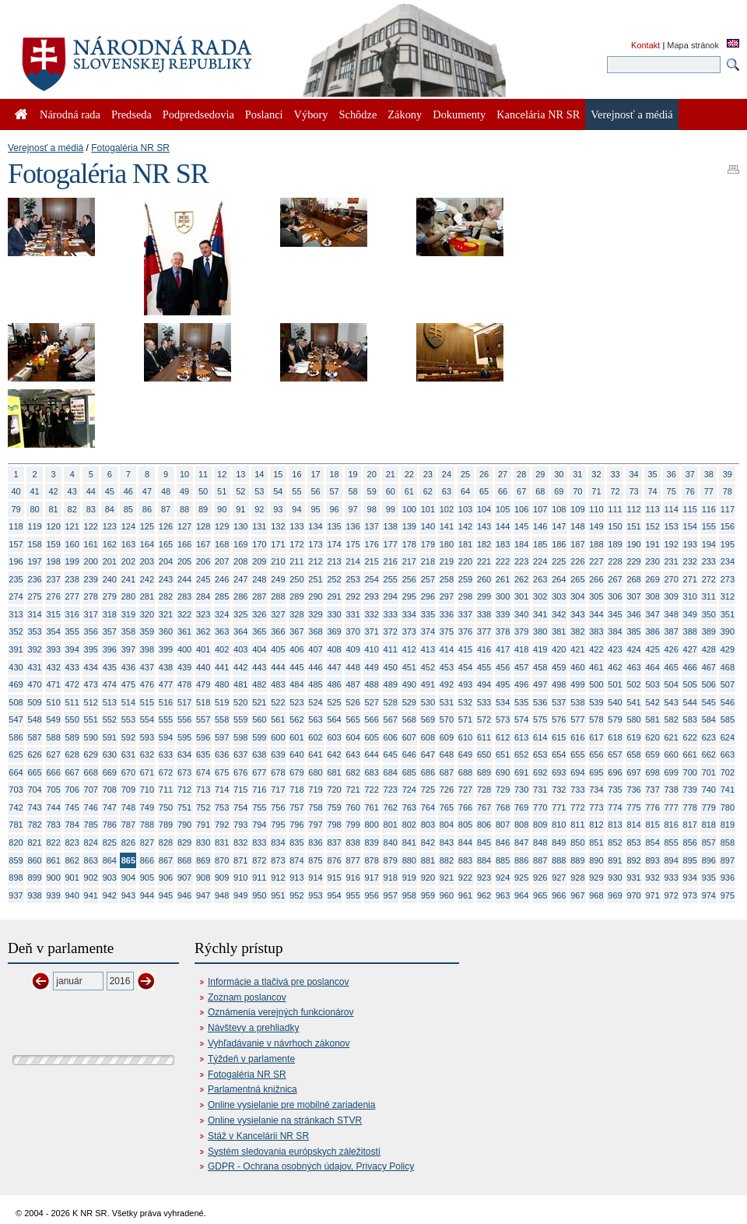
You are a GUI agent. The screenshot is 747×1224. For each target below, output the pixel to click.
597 (222, 737)
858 (728, 842)
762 (391, 807)
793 (240, 824)
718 (296, 789)
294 (391, 596)
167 (203, 544)
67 (521, 491)
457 (521, 667)
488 (372, 684)
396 (110, 649)
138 (391, 526)
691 (521, 772)
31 (577, 474)
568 (409, 719)
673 (184, 772)
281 (147, 596)
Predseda (131, 114)
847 (521, 842)
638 (259, 754)
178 (409, 544)
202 (128, 561)
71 (596, 491)
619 (633, 737)
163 (128, 544)
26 (484, 474)
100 (409, 509)
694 (577, 772)
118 (16, 526)
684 (391, 772)
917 (372, 877)
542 (652, 702)
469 (16, 684)
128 (203, 526)
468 (728, 667)
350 (709, 614)
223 (521, 561)
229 (633, 561)
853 (633, 842)
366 (278, 631)
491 (428, 684)
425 (652, 649)
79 (15, 509)
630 (110, 754)
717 (278, 789)
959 (428, 895)
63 (446, 491)
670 (128, 772)
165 (166, 544)
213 (334, 561)
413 (428, 649)
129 (222, 526)
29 (540, 474)
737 (652, 789)
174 (334, 544)
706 (72, 789)
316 (72, 614)
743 (34, 807)
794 (259, 824)
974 (709, 895)
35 (653, 474)
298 (465, 596)
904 (128, 877)
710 (147, 789)
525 (334, 702)
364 (240, 631)
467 (709, 667)
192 (672, 544)
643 (352, 754)
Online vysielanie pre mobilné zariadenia (291, 1104)
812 (596, 824)
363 (222, 631)
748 (128, 807)
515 (147, 702)
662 (709, 754)
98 (372, 509)
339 (503, 614)
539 (596, 702)
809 (540, 824)
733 (577, 789)
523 (296, 702)
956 (372, 895)
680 (315, 772)
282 (166, 596)
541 (633, 702)
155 (709, 526)
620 (652, 737)
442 (240, 667)
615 (559, 737)
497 (540, 684)
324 (222, 614)
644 (372, 754)
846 (503, 842)
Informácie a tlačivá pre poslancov (278, 981)
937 (16, 895)
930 (615, 877)
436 (128, 667)
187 (577, 544)
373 (409, 631)
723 (391, 789)
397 (128, 649)
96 (333, 509)
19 (353, 474)
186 (559, 544)
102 (447, 509)
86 (147, 509)
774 (615, 807)
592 (128, 737)
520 (240, 702)
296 (428, 596)
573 (503, 719)
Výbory (311, 114)
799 (352, 824)
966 (559, 895)
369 (334, 631)
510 (53, 702)
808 (521, 824)
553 (128, 719)
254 (372, 579)
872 (259, 860)
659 (652, 754)
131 (259, 526)
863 (91, 860)
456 (503, 667)
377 (484, 631)
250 (296, 579)
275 (34, 596)
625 (16, 754)
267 (615, 579)
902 (91, 877)
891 (615, 860)
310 (690, 596)
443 (259, 667)
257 (428, 579)
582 (672, 719)
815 (652, 824)
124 (128, 526)
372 (391, 631)
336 (447, 614)
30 (558, 474)
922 (465, 877)
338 (484, 614)
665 (34, 772)
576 (559, 719)
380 (540, 631)
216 (391, 561)
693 (559, 772)
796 (296, 824)
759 (334, 807)
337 (465, 614)
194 (709, 544)
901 (72, 877)
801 (391, 824)
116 (709, 509)
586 (16, 737)
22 (409, 474)
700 (690, 772)
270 (672, 579)
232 (690, 561)
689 (484, 772)
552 (110, 719)
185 (540, 544)
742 (16, 807)
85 (128, 509)
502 (633, 684)
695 (596, 772)
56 (315, 491)
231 (672, 561)
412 (409, 649)
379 (521, 631)
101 (428, 509)
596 (203, 737)
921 (447, 877)
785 (91, 824)
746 (91, 807)
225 (559, 561)
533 (484, 702)
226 (577, 561)
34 (633, 474)
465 (672, 667)
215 (372, 561)
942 (110, 895)
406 (296, 649)
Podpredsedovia (198, 114)
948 (222, 895)
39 (727, 474)
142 (465, 526)
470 (34, 684)
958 (409, 895)
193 (690, 544)
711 (166, 789)
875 (315, 860)
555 (166, 719)
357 (110, 631)
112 (633, 509)
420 (559, 649)
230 (652, 561)
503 (652, 684)
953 (315, 895)
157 (16, 544)
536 (540, 702)
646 (409, 754)
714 (222, 789)
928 (577, 877)
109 (577, 509)
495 (503, 684)
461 (596, 667)
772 (577, 807)
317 (91, 614)
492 (447, 684)
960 (447, 895)
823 (72, 842)
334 (409, 614)
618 (615, 737)
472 (72, 684)
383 (596, 631)
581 (652, 719)
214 (352, 561)
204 (166, 561)
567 (391, 719)
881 (428, 860)
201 (110, 561)
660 (672, 754)
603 (334, 737)
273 (728, 579)
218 (428, 561)
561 (278, 719)
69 (558, 491)
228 (615, 561)
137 (372, 526)
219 (447, 561)
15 (277, 474)
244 (184, 579)
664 (16, 772)
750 (166, 807)
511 (72, 702)
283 (184, 596)
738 (672, 789)
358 (128, 631)
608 (428, 737)
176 (372, 544)
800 (372, 824)
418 (521, 649)
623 (709, 737)
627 (53, 754)
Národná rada (70, 114)
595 (184, 737)
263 (540, 579)
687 (447, 772)
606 (391, 737)
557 (203, 719)
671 (147, 772)
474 (110, 684)
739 (690, 789)
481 (240, 684)
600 (278, 737)
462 (615, 667)
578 (596, 719)
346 (633, 614)
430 (16, 667)
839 (372, 842)
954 (334, 895)
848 (540, 842)
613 (521, 737)
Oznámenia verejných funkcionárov (280, 1012)
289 (296, 596)
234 (728, 561)
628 (72, 754)
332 (372, 614)
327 (278, 614)
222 (503, 561)
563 (315, 719)
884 (484, 860)
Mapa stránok (693, 45)
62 (428, 491)
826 (128, 842)
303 (559, 596)
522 (278, 702)
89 (203, 509)
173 (315, 544)
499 (577, 684)
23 (428, 474)
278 (91, 596)
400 (184, 649)
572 (484, 719)
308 (652, 596)
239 (91, 579)
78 (727, 491)
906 (166, 877)
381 (559, 631)
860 (34, 860)
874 (296, 860)
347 (652, 614)
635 (203, 754)
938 (34, 895)
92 (259, 509)
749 (147, 807)
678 (278, 772)
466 (690, 667)
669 (110, 772)
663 (728, 754)
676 (240, 772)
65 (484, 491)
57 (333, 491)
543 (672, 702)
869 (203, 860)
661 (690, 754)
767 (484, 807)
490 (409, 684)
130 (240, 526)
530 (428, 702)
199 (72, 561)
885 (503, 860)
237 (53, 579)
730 (521, 789)
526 (352, 702)
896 (709, 860)
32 (596, 474)
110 (596, 509)
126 (166, 526)
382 (577, 631)
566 (372, 719)
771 (559, 807)
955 (352, 895)
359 (147, 631)
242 (147, 579)
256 (409, 579)
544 (690, 702)
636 (222, 754)
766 (465, 807)
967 (577, 895)
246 (222, 579)
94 (296, 509)
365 (259, 631)
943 (128, 895)
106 (521, 509)
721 (352, 789)
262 (521, 579)
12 (221, 474)
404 (259, 649)
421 (577, 649)
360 (166, 631)
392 (34, 649)
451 (409, 667)
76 (690, 491)
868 (184, 860)
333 (391, 614)
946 (184, 895)
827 (147, 842)
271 (690, 579)
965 (540, 895)
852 (615, 842)
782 (34, 824)
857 (709, 842)
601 (296, 737)
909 (222, 877)
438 (166, 667)
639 (278, 754)
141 (447, 526)
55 (296, 491)
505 (690, 684)
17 (315, 474)
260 (484, 579)
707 (91, 789)
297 (447, 596)
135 (334, 526)
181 (465, 544)
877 (352, 860)
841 (409, 842)
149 (596, 526)
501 (615, 684)
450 (391, 667)
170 (259, 544)
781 (16, 824)
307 (633, 596)
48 (165, 491)
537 (559, 702)
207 (222, 561)
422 (596, 649)
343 (577, 614)
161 (91, 544)
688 (465, 772)
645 (391, 754)
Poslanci (264, 114)
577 (577, 719)
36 (671, 474)
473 (91, 684)
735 (615, 789)
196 (16, 561)
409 (352, 649)
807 (503, 824)
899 (34, 877)
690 (503, 772)
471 (53, 684)
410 (372, 649)
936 (728, 877)
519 (222, 702)
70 (577, 491)
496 (521, 684)
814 (633, 824)
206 (203, 561)
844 (465, 842)
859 (16, 860)
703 (16, 789)
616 (577, 737)
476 (147, 684)
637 (240, 754)
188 (596, 544)
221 (484, 561)
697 (633, 772)
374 (428, 631)
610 (465, 737)
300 (503, 596)
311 (709, 596)
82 (72, 509)
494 (484, 684)
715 (240, 789)
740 (709, 789)
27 (502, 474)
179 (428, 544)
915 (334, 877)
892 (633, 860)
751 (184, 807)
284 (203, 596)
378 (503, 631)
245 (203, 579)
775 (633, 807)
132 (278, 526)
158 (34, 544)
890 (596, 860)
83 (91, 509)
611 (484, 737)
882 (447, 860)
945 (166, 895)
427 (690, 649)
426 (672, 649)
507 (728, 684)
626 (34, 754)
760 (352, 807)
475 (128, 684)
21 (390, 474)
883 (465, 860)
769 (521, 807)
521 (259, 702)
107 (540, 509)
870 (222, 860)
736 (633, 789)
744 (53, 807)
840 (391, 842)
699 (672, 772)
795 (278, 824)
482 (259, 684)
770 (540, 807)
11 (203, 474)
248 (259, 579)
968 (596, 895)
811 (577, 824)
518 (203, 702)
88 (184, 509)
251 (315, 579)
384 (615, 631)
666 (53, 772)
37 (690, 474)
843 (447, 842)
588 (53, 737)
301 (521, 596)
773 (596, 807)
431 (34, 667)
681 (334, 772)
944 (147, 895)
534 (503, 702)
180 (447, 544)
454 (465, 667)
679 (296, 772)
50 (203, 491)
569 (428, 719)
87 (165, 509)
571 (465, 719)
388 (690, 631)
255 (391, 579)
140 (428, 526)
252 (334, 579)
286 (240, 596)
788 (147, 824)
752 (203, 807)
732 (559, 789)
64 (465, 491)
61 (409, 491)
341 (540, 614)
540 (615, 702)
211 (296, 561)
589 (72, 737)
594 (166, 737)
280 (128, 596)
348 (672, 614)
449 (372, 667)
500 (596, 684)
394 (72, 649)
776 (652, 807)
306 (615, 596)
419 (540, 649)
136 (352, 526)
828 (166, 842)
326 (259, 614)
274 (16, 596)
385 (633, 631)
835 (296, 842)
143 (484, 526)
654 (559, 754)
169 (240, 544)
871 (240, 860)
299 (484, 596)
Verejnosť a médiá (45, 147)
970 (633, 895)
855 (672, 842)
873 (278, 860)
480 (222, 684)
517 (184, 702)
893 (652, 860)
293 (372, 596)
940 (72, 895)
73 (633, 491)
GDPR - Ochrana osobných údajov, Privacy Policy (311, 1166)
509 (34, 702)
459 (559, 667)
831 (222, 842)
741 (728, 789)
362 (203, 631)
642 (334, 754)
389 (709, 631)
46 (128, 491)
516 (166, 702)
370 (352, 631)
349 (690, 614)
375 (447, 631)
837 (334, 842)
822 (53, 842)
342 (559, 614)
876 (334, 860)
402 (222, 649)
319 (128, 614)
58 (353, 491)
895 (690, 860)
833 (259, 842)
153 (672, 526)
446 (315, 667)
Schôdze (358, 114)
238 (72, 579)
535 (521, 702)
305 (596, 596)
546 (728, 702)
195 (728, 544)
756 (278, 807)
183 (503, 544)
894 (672, 860)
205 (184, 561)
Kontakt (645, 45)
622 (690, 737)
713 (203, 789)
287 (259, 596)
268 (633, 579)
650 (484, 754)
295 (409, 596)
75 (671, 491)
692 (540, 772)
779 (709, 807)
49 (184, 491)
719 (315, 789)
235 (16, 579)
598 (240, 737)
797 (315, 824)
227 (596, 561)
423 (615, 649)
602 (315, 737)
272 (709, 579)
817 (690, 824)
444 (278, 667)
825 (110, 842)
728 (484, 789)
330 (334, 614)
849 (559, 842)
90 (221, 509)
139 (409, 526)
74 (653, 491)
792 (222, 824)
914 (315, 877)
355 (72, 631)
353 (34, 631)
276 (53, 596)
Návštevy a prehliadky (253, 1027)
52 (240, 491)
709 (128, 789)
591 (110, 737)
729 (503, 789)
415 (465, 649)
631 (128, 754)
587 (34, 737)
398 (147, 649)
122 (91, 526)
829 (184, 842)
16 (296, 474)
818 (709, 824)
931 (633, 877)
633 (166, 754)
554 (147, 719)
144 (503, 526)
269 (652, 579)
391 (16, 649)
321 (166, 614)
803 (428, 824)
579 (615, 719)
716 (259, 789)
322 (184, 614)
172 (296, 544)
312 (728, 596)
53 (259, 491)
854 (652, 842)
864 (110, 860)
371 (372, 631)
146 (540, 526)
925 (521, 877)
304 (577, 596)
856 (690, 842)
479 (203, 684)
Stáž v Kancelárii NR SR (258, 1136)
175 (352, 544)
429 (728, 649)
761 (372, 807)
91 (240, 509)
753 (222, 807)
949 (240, 895)
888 (559, 860)
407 (315, 649)
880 (409, 860)
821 (34, 842)
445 (296, 667)
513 (110, 702)
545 (709, 702)
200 (91, 561)
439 (184, 667)
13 (240, 474)
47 (147, 491)
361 (184, 631)
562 (296, 719)
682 (352, 772)
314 (34, 614)
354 (53, 631)
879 (391, 860)
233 (709, 561)
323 (203, 614)
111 (615, 509)
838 (352, 842)
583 (690, 719)
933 (672, 877)
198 (53, 561)
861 (53, 860)
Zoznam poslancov (247, 997)
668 (91, 772)
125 (147, 526)
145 (521, 526)
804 (447, 824)
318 (110, 614)
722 (372, 789)
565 (352, 719)
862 (72, 860)
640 (296, 754)
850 (577, 842)
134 (315, 526)
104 (484, 509)
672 (166, 772)
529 (409, 702)
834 (278, 842)
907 (184, 877)
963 (503, 895)
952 (296, 895)
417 (503, 649)
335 (428, 614)
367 (296, 631)
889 (577, 860)
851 (596, 842)
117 (728, 509)
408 (334, 649)
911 (259, 877)
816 (672, 824)
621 (672, 737)
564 (334, 719)
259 (465, 579)
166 (184, 544)
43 (72, 491)
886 (521, 860)
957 (391, 895)
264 (559, 579)
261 (503, 579)
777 (672, 807)
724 (409, 789)
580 (633, 719)
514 (128, 702)
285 (222, 596)
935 (709, 877)
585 (728, 719)
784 (72, 824)
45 (109, 491)
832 (240, 842)
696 (615, 772)
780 (728, 807)
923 (484, 877)
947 (203, 895)
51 (221, 491)
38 (709, 474)
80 (34, 509)
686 (428, 772)
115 (690, 509)
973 (690, 895)
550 (72, 719)
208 (240, 561)
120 (53, 526)
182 (484, 544)
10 (184, 474)
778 (690, 807)
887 (540, 860)
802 (409, 824)
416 (484, 649)
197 (34, 561)
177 (391, 544)
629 (91, 754)
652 (521, 754)
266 (596, 579)
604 (352, 737)
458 (540, 667)
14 (259, 474)
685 (409, 772)
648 (447, 754)
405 (278, 649)
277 (72, 596)
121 (72, 526)
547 (16, 719)
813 (615, 824)
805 (465, 824)
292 (352, 596)
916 (352, 877)
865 (128, 860)
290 (315, 596)
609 (447, 737)
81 (53, 509)
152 (652, 526)
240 (110, 579)
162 (110, 544)
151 (633, 526)
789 (166, 824)
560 (259, 719)
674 (203, 772)
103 (465, 509)
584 (709, 719)
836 (315, 842)
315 (53, 614)
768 (503, 807)
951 (278, 895)
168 (222, 544)
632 (147, 754)
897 (728, 860)
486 (334, 684)
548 (34, 719)
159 (53, 544)
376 (465, 631)
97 (353, 509)
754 (240, 807)
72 (614, 491)
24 (446, 474)
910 (240, 877)
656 (596, 754)
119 (34, 526)
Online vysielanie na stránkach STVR (285, 1120)
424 (633, 649)
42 (53, 491)
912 (278, 877)
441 (222, 667)
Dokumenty (459, 114)
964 (521, 895)
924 (503, 877)
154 (690, 526)
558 (222, 719)
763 (409, 807)
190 (633, 544)
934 (690, 877)
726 (447, 789)
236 (34, 579)
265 (577, 579)
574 (521, 719)
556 (184, 719)
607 (409, 737)
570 (447, 719)
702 (728, 772)
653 (540, 754)
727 (465, 789)
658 (633, 754)
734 (596, 789)
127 (184, 526)
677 (259, 772)
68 (540, 491)
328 (296, 614)
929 (596, 877)
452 (428, 667)
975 (728, 895)
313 (16, 614)
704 (34, 789)
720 (334, 789)
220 (465, 561)
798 (334, 824)
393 (53, 649)
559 (240, 719)
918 (391, 877)
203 (147, 561)
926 (540, 877)
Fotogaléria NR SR (130, 147)
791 (203, 824)
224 (540, 561)
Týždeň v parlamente (251, 1058)
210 (278, 561)
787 (128, 824)
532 (465, 702)
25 (465, 474)
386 (652, 631)
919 (409, 877)
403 (240, 649)
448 (352, 667)
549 (53, 719)
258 (447, 579)
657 (615, 754)
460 (577, 667)
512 (91, 702)
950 (259, 895)
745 (72, 807)
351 (728, 614)
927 (559, 877)
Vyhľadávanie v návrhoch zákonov (279, 1043)
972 (672, 895)
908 (203, 877)
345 (615, 614)
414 (447, 649)
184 (521, 544)
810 (559, 824)
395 (91, 649)
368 (315, 631)
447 (334, 667)
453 (447, 667)
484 (296, 684)
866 (147, 860)
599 (259, 737)
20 (372, 474)
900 (53, 877)
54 (277, 491)
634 (184, 754)
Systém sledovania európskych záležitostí (294, 1151)
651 (503, 754)
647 (428, 754)
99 (390, 509)
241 (128, 579)
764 (428, 807)
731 (540, 789)
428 (709, 649)
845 (484, 842)
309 (672, 596)
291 (334, 596)
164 (147, 544)
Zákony (405, 114)
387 (672, 631)
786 (110, 824)
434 (91, 667)
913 (296, 877)
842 (428, 842)
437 (147, 667)
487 (352, 684)
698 (652, 772)
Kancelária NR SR (538, 114)
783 (53, 824)
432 (53, 667)
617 (596, 737)
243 (166, 579)
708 (110, 789)
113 (652, 509)
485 (315, 684)
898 (16, 877)
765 (447, 807)
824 (91, 842)
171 (278, 544)
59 (372, 491)
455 (484, 667)
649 (465, 754)
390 (728, 631)
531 (447, 702)
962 (484, 895)
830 (203, 842)
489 (391, 684)
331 (352, 614)
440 (203, 667)
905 (147, 877)
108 (559, 509)
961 (465, 895)
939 (53, 895)
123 (110, 526)
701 (709, 772)
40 (15, 491)
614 (540, 737)
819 (728, 824)
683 (372, 772)
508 (16, 702)
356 (91, 631)
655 (577, 754)
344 (596, 614)
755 (259, 807)
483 (278, 684)
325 (240, 614)
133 (296, 526)
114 (672, 509)
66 (502, 491)
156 (728, 526)
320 (147, 614)
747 (110, 807)
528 (391, 702)
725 (428, 789)
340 (521, 614)
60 (390, 491)
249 (278, 579)
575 (540, 719)
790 (184, 824)
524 (315, 702)
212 (315, 561)
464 (652, 667)
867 (166, 860)
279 (110, 596)
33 (614, 474)
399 (166, 649)
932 (652, 877)
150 (615, 526)
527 (372, 702)
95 (315, 509)
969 (615, 895)
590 (91, 737)
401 (203, 649)
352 (16, 631)
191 (652, 544)
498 (559, 684)
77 (709, 491)
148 (577, 526)
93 (277, 509)
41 (34, 491)
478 (184, 684)
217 (409, 561)
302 (540, 596)
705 (53, 789)
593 (147, 737)
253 (352, 579)
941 (91, 895)
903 (110, 877)
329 (315, 614)
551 (91, 719)
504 (672, 684)
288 (278, 596)
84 (109, 509)
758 (315, 807)
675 (222, 772)
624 (728, 737)
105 (503, 509)
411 (391, 649)
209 (259, 561)
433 (72, 667)
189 (615, 544)
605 (372, 737)
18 (333, 474)
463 (633, 667)
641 (315, 754)
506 (709, 684)
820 (16, 842)
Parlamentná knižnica (252, 1089)
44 (91, 491)
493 (465, 684)
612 (503, 737)
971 (652, 895)
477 (166, 684)
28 (521, 474)
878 (372, 860)
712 (184, 789)
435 (110, 667)
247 (240, 579)
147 (559, 526)
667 (72, 772)
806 (484, 824)
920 (428, 877)
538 (577, 702)
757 (296, 807)
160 (72, 544)
